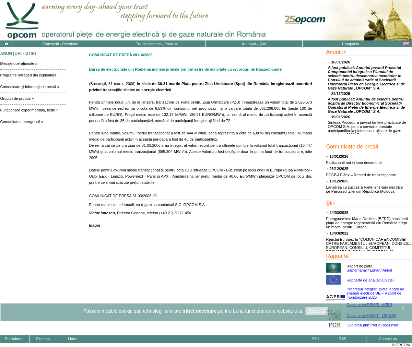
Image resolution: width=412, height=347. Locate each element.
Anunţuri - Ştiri (254, 44)
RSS (342, 339)
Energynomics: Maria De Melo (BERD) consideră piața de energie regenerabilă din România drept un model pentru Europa (367, 223)
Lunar (374, 270)
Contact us (388, 339)
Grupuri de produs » (17, 98)
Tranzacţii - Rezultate (60, 44)
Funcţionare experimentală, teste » (29, 110)
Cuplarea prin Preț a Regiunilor (372, 325)
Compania (350, 44)
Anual (387, 270)
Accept (316, 311)
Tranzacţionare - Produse (157, 44)
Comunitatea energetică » (22, 122)
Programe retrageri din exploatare (28, 75)
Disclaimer (13, 339)
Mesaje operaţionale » (18, 63)
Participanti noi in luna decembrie (354, 162)
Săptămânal (356, 270)
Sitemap (43, 339)
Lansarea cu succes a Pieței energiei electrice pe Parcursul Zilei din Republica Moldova (364, 189)
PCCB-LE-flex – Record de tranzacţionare (361, 175)
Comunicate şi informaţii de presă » (29, 87)
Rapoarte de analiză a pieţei (369, 280)
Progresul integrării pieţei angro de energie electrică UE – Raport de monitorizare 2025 (375, 293)
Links (72, 339)
